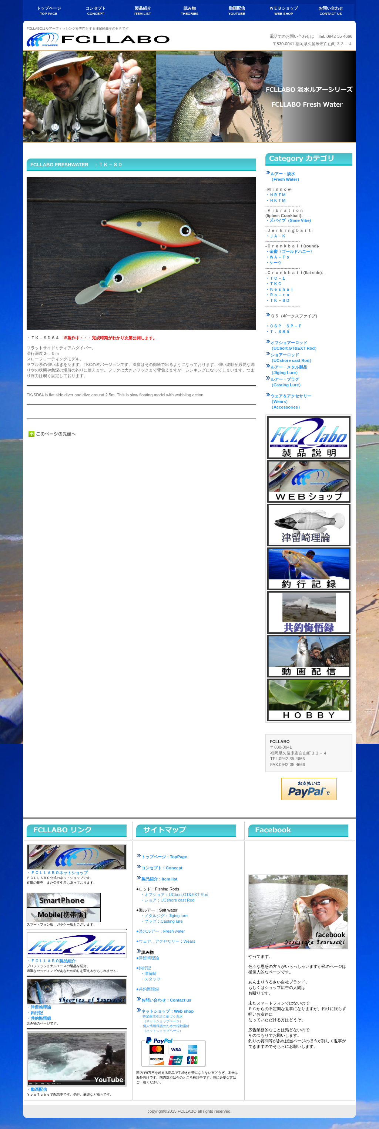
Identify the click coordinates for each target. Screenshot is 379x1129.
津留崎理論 (309, 525)
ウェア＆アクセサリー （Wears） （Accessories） (288, 401)
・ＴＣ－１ (275, 278)
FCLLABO (101, 40)
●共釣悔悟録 (147, 989)
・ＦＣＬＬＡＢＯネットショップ (57, 872)
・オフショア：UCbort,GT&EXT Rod (174, 894)
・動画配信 (37, 1089)
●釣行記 (143, 968)
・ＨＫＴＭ (275, 200)
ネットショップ (309, 481)
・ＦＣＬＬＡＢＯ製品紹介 (51, 961)
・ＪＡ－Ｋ (275, 236)
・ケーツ (273, 262)
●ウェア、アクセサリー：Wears (165, 941)
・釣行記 (35, 1012)
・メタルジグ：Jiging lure (164, 915)
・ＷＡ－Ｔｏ (277, 257)
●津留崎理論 (147, 958)
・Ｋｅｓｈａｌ (279, 289)
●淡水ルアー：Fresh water (160, 931)
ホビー (309, 700)
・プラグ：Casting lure (161, 921)
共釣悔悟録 (309, 612)
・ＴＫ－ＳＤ (277, 300)
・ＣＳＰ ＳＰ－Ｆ (283, 326)
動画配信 (309, 656)
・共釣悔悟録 (39, 1018)
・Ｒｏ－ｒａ (277, 295)
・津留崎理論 (39, 1007)
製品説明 (309, 437)
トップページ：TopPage (161, 857)
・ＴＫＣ (273, 284)
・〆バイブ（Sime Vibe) (288, 220)
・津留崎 (148, 973)
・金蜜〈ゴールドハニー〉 (289, 251)
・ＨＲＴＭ (275, 195)
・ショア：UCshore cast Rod (167, 900)
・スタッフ (150, 979)
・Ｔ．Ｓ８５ (277, 331)
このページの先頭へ (52, 434)
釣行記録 (309, 568)
